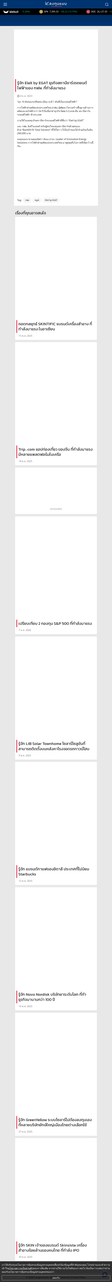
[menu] (5, 4)
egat (37, 200)
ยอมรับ (56, 1277)
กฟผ (27, 200)
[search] (107, 4)
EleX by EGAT (51, 200)
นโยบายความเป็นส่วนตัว (20, 1268)
